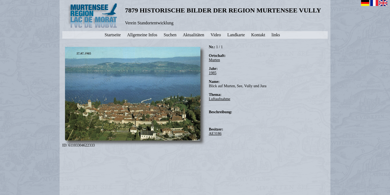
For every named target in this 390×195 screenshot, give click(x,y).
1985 (212, 73)
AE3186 (215, 134)
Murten (214, 60)
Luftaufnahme (219, 99)
